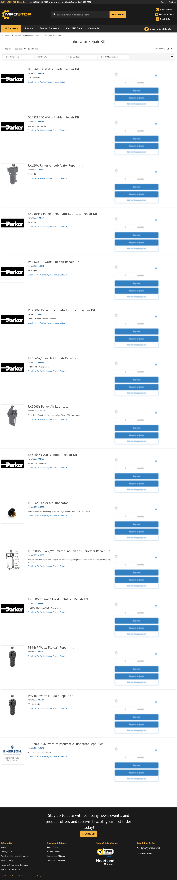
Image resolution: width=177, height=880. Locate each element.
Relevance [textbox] (18, 49)
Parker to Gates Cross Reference (14, 865)
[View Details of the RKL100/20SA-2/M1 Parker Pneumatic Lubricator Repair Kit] (12, 560)
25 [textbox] (168, 49)
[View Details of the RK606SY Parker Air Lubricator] (12, 416)
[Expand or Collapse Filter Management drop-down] (172, 56)
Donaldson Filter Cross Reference (15, 856)
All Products (5, 35)
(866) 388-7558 (41, 2)
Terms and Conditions (56, 860)
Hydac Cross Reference (10, 869)
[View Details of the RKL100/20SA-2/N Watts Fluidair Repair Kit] (12, 608)
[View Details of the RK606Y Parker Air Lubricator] (12, 512)
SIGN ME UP (88, 833)
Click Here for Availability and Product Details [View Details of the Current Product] (47, 82)
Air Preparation (37, 35)
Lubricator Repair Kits (53, 35)
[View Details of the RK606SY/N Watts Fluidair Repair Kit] (12, 367)
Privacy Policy (6, 851)
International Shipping (56, 856)
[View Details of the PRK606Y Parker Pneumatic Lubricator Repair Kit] (12, 319)
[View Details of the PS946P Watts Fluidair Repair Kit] (12, 657)
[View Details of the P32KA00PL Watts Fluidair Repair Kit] (12, 271)
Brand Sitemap (7, 860)
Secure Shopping (54, 851)
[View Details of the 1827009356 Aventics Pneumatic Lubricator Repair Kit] (12, 753)
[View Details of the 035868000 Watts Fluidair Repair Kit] (12, 78)
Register (172, 2)
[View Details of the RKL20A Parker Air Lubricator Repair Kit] (12, 175)
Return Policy (52, 847)
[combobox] (88, 14)
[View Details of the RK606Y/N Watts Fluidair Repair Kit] (12, 464)
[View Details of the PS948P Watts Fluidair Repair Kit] (12, 705)
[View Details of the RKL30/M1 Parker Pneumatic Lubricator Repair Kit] (12, 223)
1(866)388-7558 (150, 848)
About (3, 847)
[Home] (17, 14)
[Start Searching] (118, 14)
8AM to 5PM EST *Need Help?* (14, 2)
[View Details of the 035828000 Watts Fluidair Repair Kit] (12, 126)
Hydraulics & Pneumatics (21, 35)
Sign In (163, 2)
